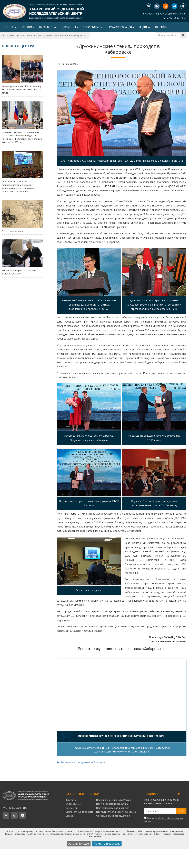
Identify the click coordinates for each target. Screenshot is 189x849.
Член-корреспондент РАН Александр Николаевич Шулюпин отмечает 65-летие (22, 74)
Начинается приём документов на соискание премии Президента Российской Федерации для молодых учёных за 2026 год (22, 122)
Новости (27, 27)
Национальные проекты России (113, 799)
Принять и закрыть (107, 843)
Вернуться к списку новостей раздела (81, 762)
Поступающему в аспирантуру (113, 807)
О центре (9, 27)
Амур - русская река (22, 216)
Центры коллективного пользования (116, 811)
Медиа (144, 27)
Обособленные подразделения (113, 815)
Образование (92, 27)
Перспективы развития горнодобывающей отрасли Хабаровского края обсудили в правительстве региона (22, 172)
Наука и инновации (120, 27)
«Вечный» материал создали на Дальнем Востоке (22, 257)
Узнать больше (78, 843)
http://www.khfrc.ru (122, 751)
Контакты (161, 27)
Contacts (70, 815)
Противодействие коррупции (112, 803)
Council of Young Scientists (79, 811)
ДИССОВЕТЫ (47, 27)
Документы (69, 27)
